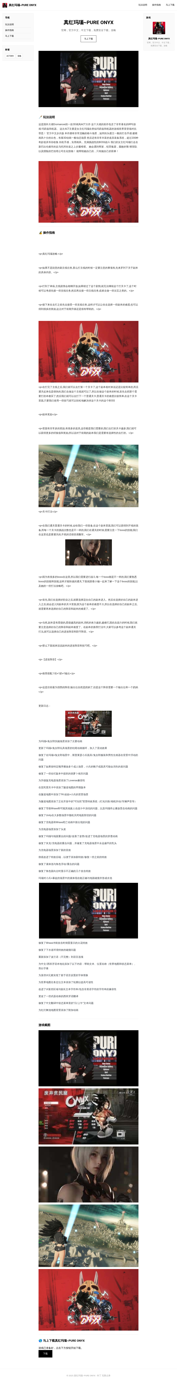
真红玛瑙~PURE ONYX (19, 5)
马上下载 (170, 5)
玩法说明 (142, 5)
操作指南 (156, 5)
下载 (46, 1354)
